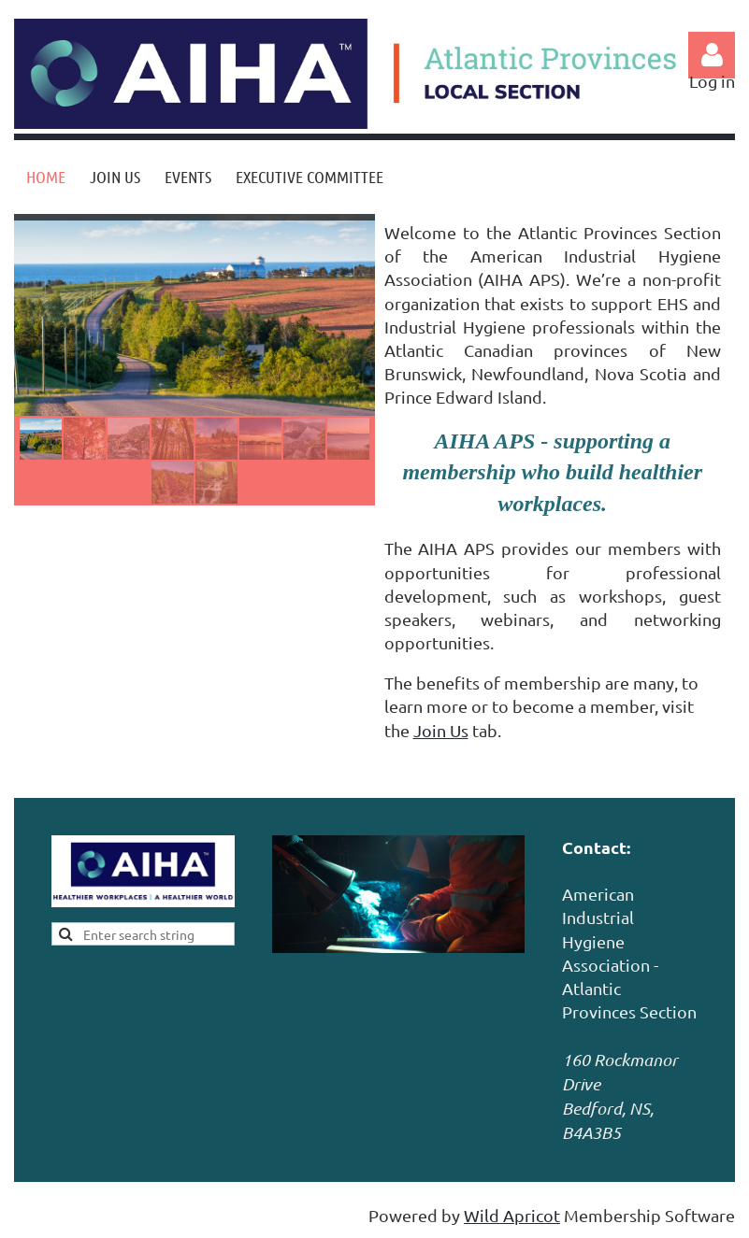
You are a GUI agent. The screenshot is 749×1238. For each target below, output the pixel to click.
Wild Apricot (512, 1215)
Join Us (440, 730)
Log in (711, 55)
